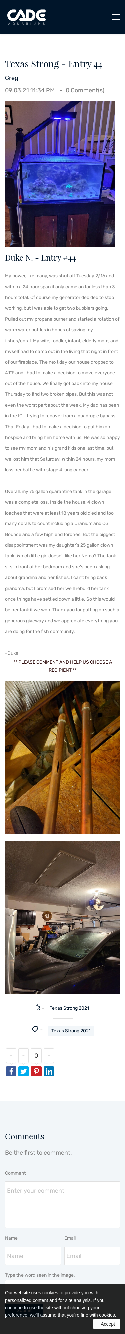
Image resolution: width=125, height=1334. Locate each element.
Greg (11, 78)
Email (70, 1238)
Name (11, 1238)
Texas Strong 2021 (69, 1008)
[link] (60, 106)
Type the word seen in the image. (40, 1275)
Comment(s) (85, 90)
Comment (15, 1173)
